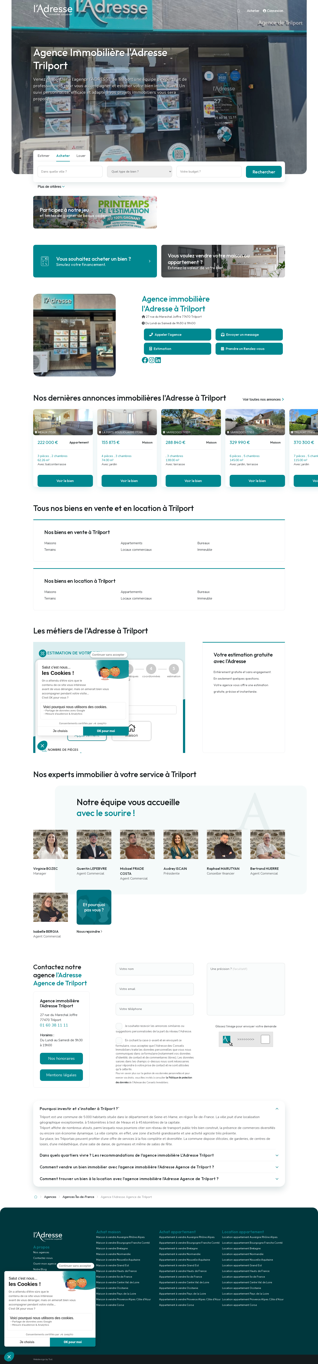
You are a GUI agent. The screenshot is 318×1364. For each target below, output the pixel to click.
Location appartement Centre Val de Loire (247, 1282)
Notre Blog (40, 1269)
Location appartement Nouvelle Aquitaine (247, 1260)
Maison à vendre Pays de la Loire (116, 1293)
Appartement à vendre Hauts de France (182, 1271)
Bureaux (203, 543)
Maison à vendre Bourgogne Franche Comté (123, 1243)
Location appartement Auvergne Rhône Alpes (250, 1237)
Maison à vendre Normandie (113, 1254)
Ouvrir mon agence (44, 1263)
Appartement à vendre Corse (176, 1305)
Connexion (273, 11)
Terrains (50, 550)
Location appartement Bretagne (241, 1248)
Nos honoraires (61, 1058)
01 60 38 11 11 (54, 1025)
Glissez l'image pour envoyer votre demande (246, 1026)
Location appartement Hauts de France (245, 1271)
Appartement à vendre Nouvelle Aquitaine (184, 1260)
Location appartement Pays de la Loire (245, 1293)
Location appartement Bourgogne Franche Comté (252, 1243)
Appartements (131, 543)
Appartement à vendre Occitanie (178, 1288)
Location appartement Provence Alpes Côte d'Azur (252, 1299)
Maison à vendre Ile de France (114, 1276)
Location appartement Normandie (242, 1254)
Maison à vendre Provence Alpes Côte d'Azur (123, 1299)
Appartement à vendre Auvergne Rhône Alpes (187, 1237)
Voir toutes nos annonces (264, 399)
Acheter (253, 11)
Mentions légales (61, 1075)
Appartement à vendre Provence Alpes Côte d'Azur (190, 1299)
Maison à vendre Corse (110, 1305)
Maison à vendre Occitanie (112, 1288)
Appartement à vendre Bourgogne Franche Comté (189, 1243)
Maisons (50, 543)
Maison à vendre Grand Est (112, 1265)
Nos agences (41, 1252)
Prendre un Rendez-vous (242, 348)
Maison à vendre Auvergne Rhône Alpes (120, 1237)
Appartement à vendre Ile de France (180, 1276)
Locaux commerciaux (136, 550)
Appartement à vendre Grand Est (179, 1265)
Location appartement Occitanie (241, 1288)
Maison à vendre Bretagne (112, 1248)
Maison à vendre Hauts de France (116, 1271)
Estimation (160, 348)
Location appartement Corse (239, 1305)
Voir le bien (65, 481)
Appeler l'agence (165, 334)
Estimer (44, 155)
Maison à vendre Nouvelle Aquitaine (118, 1260)
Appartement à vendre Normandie (179, 1254)
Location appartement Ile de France (243, 1276)
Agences (50, 1197)
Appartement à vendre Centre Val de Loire (184, 1282)
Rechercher (263, 172)
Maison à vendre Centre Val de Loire (117, 1282)
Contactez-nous (43, 1258)
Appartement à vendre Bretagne (178, 1248)
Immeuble (204, 550)
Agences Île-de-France (78, 1197)
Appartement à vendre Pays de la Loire (182, 1293)
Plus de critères (52, 186)
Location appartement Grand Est (242, 1265)
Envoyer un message (240, 334)
